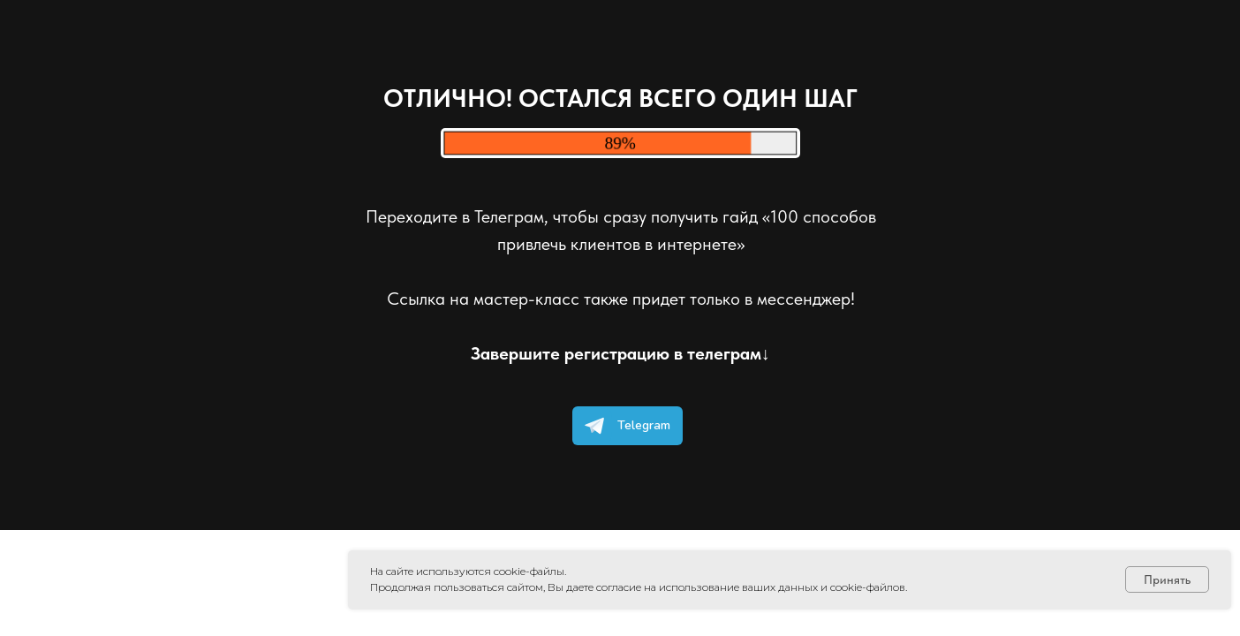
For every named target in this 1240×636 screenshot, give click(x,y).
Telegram (623, 425)
